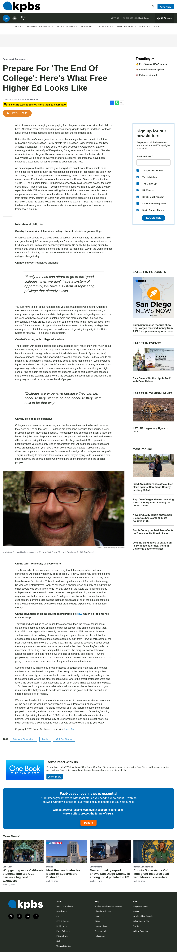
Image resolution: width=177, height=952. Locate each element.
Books (45, 739)
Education (7, 867)
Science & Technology (15, 59)
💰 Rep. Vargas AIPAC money (151, 64)
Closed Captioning (102, 911)
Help (157, 28)
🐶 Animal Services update (150, 69)
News (18, 28)
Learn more (54, 776)
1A (22, 21)
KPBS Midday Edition (139, 20)
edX (79, 613)
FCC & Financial (63, 921)
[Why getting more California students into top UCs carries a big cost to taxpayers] (23, 851)
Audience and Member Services (108, 906)
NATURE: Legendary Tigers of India (150, 430)
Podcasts (105, 28)
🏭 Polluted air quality (148, 75)
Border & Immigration (143, 867)
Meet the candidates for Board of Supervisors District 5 (63, 874)
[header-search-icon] (153, 7)
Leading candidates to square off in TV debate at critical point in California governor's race (152, 545)
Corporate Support (141, 906)
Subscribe (153, 218)
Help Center (100, 936)
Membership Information (143, 916)
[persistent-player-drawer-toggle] (164, 20)
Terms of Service (63, 946)
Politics (49, 867)
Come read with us (62, 762)
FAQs (97, 921)
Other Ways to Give (141, 921)
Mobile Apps (61, 926)
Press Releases (63, 931)
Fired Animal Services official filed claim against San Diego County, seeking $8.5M (153, 487)
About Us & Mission (64, 906)
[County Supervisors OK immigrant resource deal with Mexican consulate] (153, 851)
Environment (96, 867)
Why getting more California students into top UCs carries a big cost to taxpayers (23, 875)
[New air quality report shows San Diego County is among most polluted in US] (110, 851)
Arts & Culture (65, 28)
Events (143, 28)
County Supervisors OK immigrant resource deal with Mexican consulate (151, 874)
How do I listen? (102, 926)
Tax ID (136, 926)
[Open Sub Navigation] (23, 28)
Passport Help (101, 931)
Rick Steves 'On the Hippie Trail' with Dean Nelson (152, 380)
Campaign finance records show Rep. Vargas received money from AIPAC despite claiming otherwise (153, 328)
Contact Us (99, 916)
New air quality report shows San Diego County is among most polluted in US (152, 518)
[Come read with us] (25, 770)
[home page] (21, 7)
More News (12, 836)
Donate (88, 822)
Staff (58, 941)
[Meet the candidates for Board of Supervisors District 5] (66, 851)
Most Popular (143, 449)
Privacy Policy (62, 936)
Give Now (165, 7)
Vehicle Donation (140, 931)
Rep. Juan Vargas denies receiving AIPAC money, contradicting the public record (153, 502)
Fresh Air (69, 729)
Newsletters (61, 911)
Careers (59, 916)
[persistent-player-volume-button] (14, 20)
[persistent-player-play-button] (6, 20)
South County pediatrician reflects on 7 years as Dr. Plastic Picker (153, 532)
